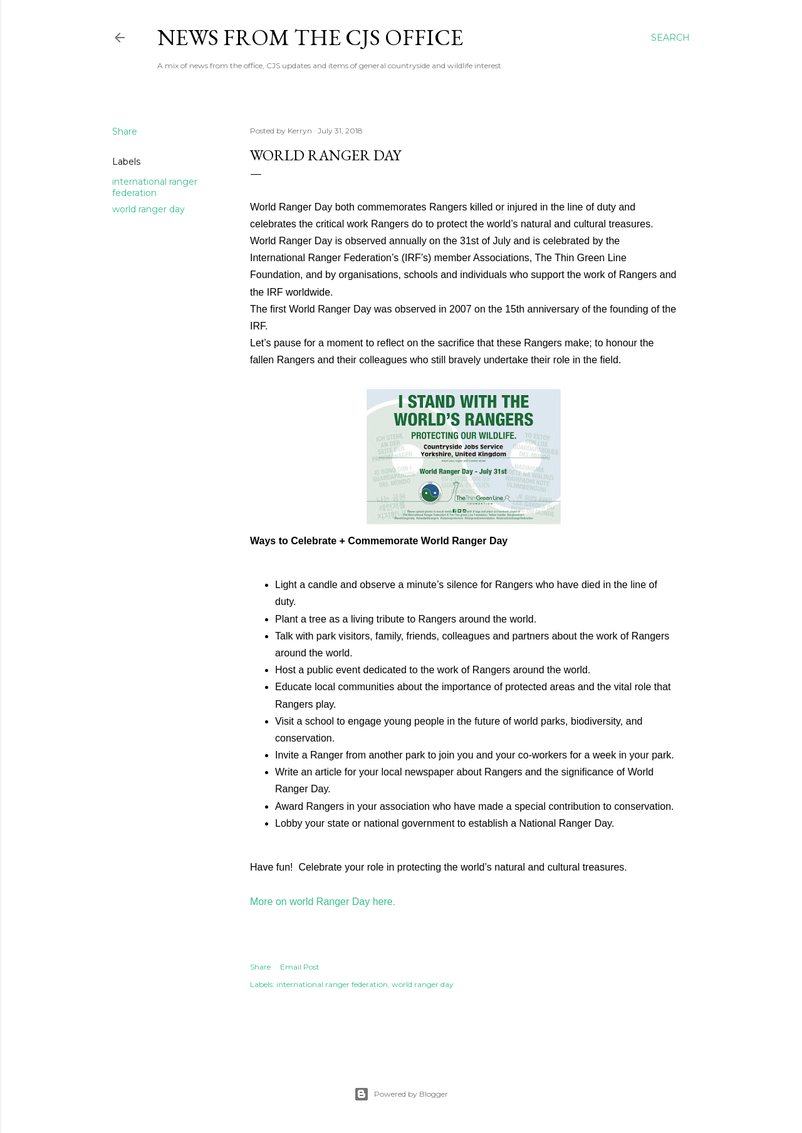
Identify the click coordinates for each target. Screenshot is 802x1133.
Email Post (300, 966)
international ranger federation (154, 187)
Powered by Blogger (401, 1094)
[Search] (670, 38)
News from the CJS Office (310, 37)
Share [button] (124, 131)
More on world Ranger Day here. (322, 901)
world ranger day (148, 209)
